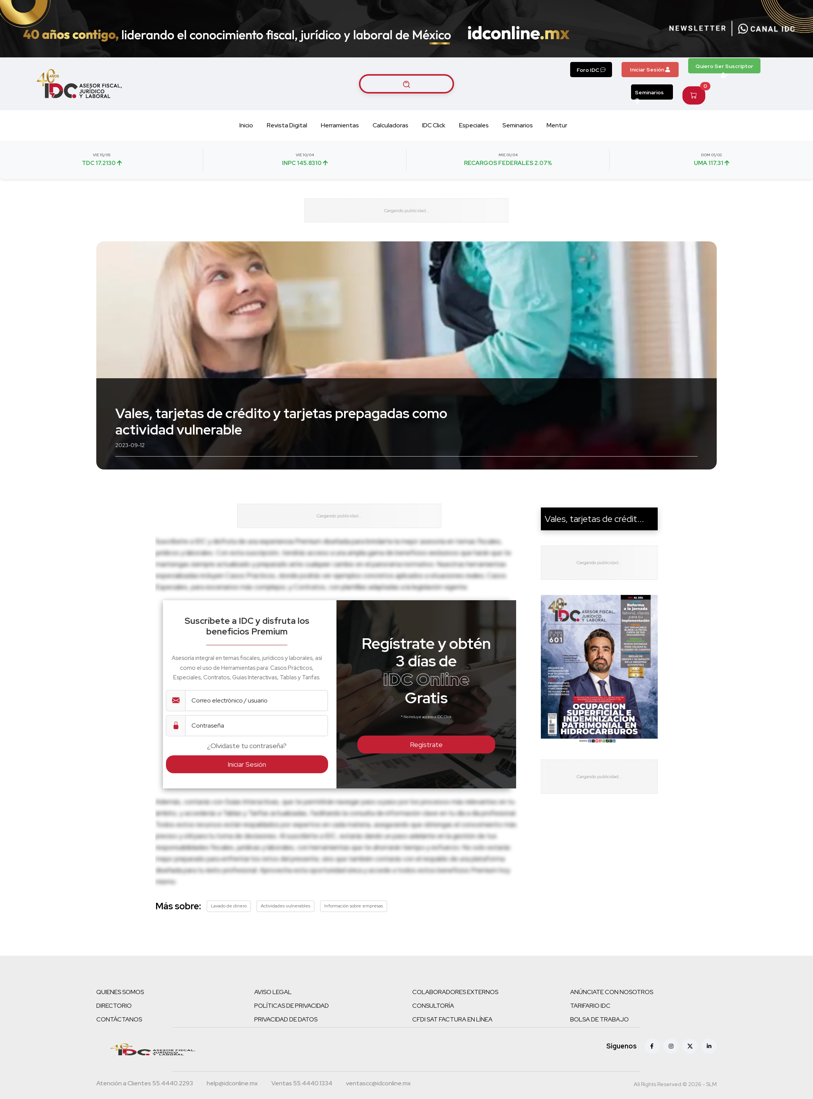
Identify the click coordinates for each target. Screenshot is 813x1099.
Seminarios (649, 94)
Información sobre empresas (353, 926)
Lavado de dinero (229, 926)
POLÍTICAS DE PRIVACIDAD (291, 1026)
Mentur (557, 125)
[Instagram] (671, 1066)
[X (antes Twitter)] (690, 1066)
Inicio (246, 125)
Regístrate (426, 764)
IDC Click (433, 125)
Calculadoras (390, 125)
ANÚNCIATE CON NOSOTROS (611, 1012)
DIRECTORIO (114, 1026)
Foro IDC (591, 70)
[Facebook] (652, 1066)
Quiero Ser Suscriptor (724, 68)
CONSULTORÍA (433, 1026)
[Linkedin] (709, 1066)
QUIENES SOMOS (120, 1012)
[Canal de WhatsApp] (766, 28)
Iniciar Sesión (650, 69)
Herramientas (340, 125)
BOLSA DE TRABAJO (599, 1039)
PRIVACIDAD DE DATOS (285, 1039)
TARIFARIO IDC (590, 1026)
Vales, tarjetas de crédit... (594, 529)
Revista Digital (287, 125)
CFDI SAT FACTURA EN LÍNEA (452, 1039)
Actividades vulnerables (285, 926)
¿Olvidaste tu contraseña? (247, 765)
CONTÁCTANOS (119, 1039)
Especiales (474, 125)
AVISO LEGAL (273, 1012)
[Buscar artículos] (406, 83)
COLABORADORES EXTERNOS (455, 1012)
